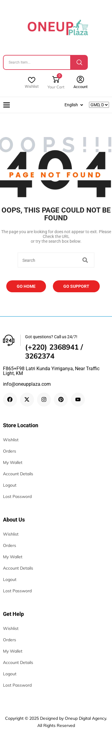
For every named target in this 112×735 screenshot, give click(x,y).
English (71, 104)
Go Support (76, 286)
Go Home (26, 286)
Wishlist (32, 86)
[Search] (79, 62)
